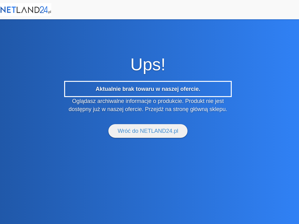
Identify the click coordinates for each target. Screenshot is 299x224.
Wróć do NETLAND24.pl (148, 131)
